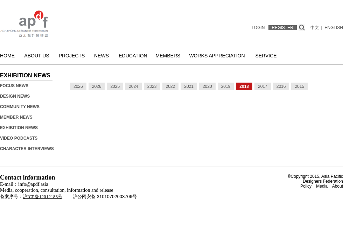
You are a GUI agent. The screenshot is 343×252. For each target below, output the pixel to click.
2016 (281, 86)
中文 (314, 27)
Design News (15, 96)
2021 (189, 86)
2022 (170, 86)
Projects (72, 55)
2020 (207, 86)
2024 (133, 86)
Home (7, 55)
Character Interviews (27, 148)
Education (133, 55)
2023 (152, 86)
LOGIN (258, 27)
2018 (244, 86)
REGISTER (282, 27)
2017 (262, 86)
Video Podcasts (18, 138)
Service (265, 55)
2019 (226, 86)
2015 (299, 86)
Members (168, 55)
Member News (16, 117)
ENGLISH (333, 27)
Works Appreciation (217, 55)
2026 (78, 86)
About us (36, 55)
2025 (115, 86)
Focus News (14, 85)
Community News (20, 106)
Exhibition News (19, 127)
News (101, 55)
